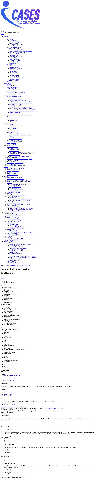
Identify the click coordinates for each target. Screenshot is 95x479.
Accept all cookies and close (18, 477)
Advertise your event (11, 240)
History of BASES (14, 43)
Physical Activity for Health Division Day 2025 (21, 232)
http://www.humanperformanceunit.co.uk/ (11, 375)
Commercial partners (15, 79)
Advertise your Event (15, 219)
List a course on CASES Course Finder (16, 165)
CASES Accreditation (15, 97)
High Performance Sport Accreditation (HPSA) (21, 101)
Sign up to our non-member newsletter (16, 92)
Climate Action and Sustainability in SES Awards (21, 244)
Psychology (9, 172)
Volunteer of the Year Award (16, 245)
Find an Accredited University (17, 189)
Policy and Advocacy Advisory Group (16, 195)
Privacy (14, 407)
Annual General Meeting (15, 61)
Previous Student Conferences (17, 228)
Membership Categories (12, 87)
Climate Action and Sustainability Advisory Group (19, 181)
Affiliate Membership (12, 157)
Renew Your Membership (13, 89)
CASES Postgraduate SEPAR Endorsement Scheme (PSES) (24, 111)
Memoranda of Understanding (17, 77)
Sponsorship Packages (15, 148)
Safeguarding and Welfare (16, 56)
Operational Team (14, 55)
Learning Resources (11, 143)
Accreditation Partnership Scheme (18, 100)
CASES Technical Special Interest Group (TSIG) (18, 180)
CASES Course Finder (15, 185)
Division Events (13, 120)
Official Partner (13, 71)
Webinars (9, 237)
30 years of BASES (11, 81)
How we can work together (16, 68)
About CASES (10, 39)
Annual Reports (13, 45)
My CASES (3, 31)
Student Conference (11, 144)
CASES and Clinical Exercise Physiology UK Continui (23, 256)
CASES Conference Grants (16, 258)
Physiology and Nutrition (13, 171)
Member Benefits (11, 85)
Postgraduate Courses (15, 137)
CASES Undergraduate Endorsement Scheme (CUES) (22, 108)
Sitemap (10, 407)
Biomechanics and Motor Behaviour (15, 168)
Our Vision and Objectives (16, 41)
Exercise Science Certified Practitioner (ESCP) (21, 103)
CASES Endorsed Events (13, 233)
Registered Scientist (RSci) (16, 105)
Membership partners (15, 69)
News (8, 37)
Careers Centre (10, 124)
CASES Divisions (14, 57)
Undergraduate (10, 132)
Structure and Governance (16, 44)
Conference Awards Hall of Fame (17, 253)
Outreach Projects (11, 193)
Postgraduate (10, 136)
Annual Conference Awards (16, 246)
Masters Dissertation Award (16, 249)
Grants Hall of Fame (14, 260)
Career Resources (14, 128)
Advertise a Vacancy (14, 151)
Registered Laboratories (12, 164)
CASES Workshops (14, 117)
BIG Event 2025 (13, 231)
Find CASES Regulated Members (15, 163)
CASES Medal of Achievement (14, 262)
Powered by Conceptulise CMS (55, 408)
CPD (8, 116)
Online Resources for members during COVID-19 (21, 208)
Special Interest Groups (15, 60)
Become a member (8, 394)
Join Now (9, 84)
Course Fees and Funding (16, 139)
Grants (8, 254)
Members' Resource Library (13, 207)
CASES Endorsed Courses (16, 141)
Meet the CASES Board (15, 53)
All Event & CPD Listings (13, 217)
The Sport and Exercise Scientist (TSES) (16, 196)
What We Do (13, 40)
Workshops (9, 236)
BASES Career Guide (15, 155)
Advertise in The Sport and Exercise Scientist (20, 153)
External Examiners (14, 188)
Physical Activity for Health (13, 169)
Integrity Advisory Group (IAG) (14, 192)
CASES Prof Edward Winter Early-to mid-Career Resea (23, 257)
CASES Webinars (14, 119)
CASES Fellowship (11, 91)
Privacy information (5, 420)
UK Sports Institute (14, 75)
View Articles (13, 197)
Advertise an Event (14, 149)
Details (5, 276)
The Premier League (14, 76)
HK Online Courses (14, 121)
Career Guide (13, 127)
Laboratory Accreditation (15, 112)
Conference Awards (14, 224)
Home (2, 265)
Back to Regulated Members (7, 380)
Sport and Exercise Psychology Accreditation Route (19, 115)
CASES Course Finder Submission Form (19, 156)
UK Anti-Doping (14, 72)
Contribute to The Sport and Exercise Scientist (21, 199)
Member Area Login (11, 88)
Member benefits (8, 396)
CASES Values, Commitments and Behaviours (21, 51)
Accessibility (4, 407)
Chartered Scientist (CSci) (16, 104)
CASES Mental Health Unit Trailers (15, 179)
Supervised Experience (12, 113)
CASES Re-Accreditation (16, 99)
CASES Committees (14, 59)
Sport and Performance (12, 173)
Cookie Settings (4, 412)
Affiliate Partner (13, 65)
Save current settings (5, 477)
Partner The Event (14, 225)
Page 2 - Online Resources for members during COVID (23, 209)
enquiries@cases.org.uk (13, 32)
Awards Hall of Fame (15, 252)
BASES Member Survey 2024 (14, 93)
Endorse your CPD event (15, 220)
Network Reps (13, 63)
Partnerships (9, 64)
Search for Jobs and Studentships (14, 215)
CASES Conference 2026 (13, 221)
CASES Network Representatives (17, 191)
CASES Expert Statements (13, 203)
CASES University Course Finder (15, 140)
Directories (9, 183)
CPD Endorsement (11, 161)
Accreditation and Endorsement (14, 96)
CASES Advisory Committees (17, 49)
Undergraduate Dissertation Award (18, 248)
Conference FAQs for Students (17, 227)
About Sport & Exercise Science (14, 47)
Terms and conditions (22, 407)
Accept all (11, 412)
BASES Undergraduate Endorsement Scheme (20, 135)
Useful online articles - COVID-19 (18, 211)
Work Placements (14, 131)
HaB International (14, 67)
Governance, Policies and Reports (18, 52)
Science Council (13, 73)
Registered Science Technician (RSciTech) (20, 107)
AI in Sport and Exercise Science (14, 177)
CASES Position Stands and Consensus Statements (19, 204)
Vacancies (12, 129)
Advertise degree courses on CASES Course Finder (22, 152)
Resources (5, 265)
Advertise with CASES (12, 147)
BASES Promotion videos (16, 125)
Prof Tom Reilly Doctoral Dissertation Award (20, 250)
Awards (8, 242)
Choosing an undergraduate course (18, 133)
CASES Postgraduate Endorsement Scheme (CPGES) (22, 109)
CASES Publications (11, 205)
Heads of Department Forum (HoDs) (15, 239)
